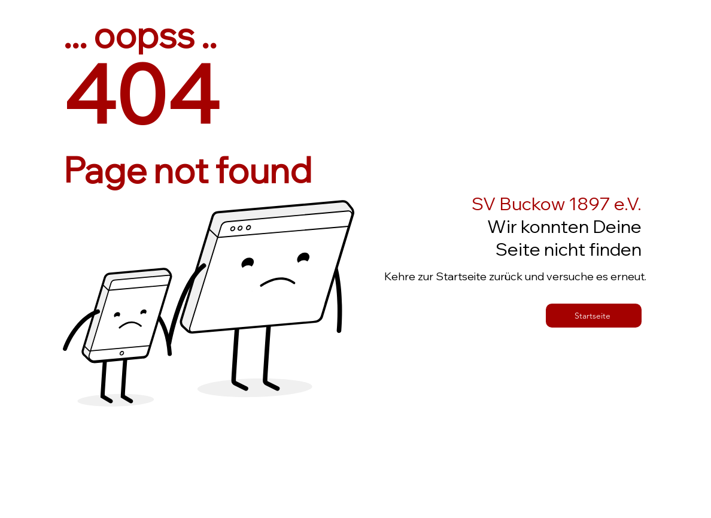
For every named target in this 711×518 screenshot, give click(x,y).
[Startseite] (594, 316)
